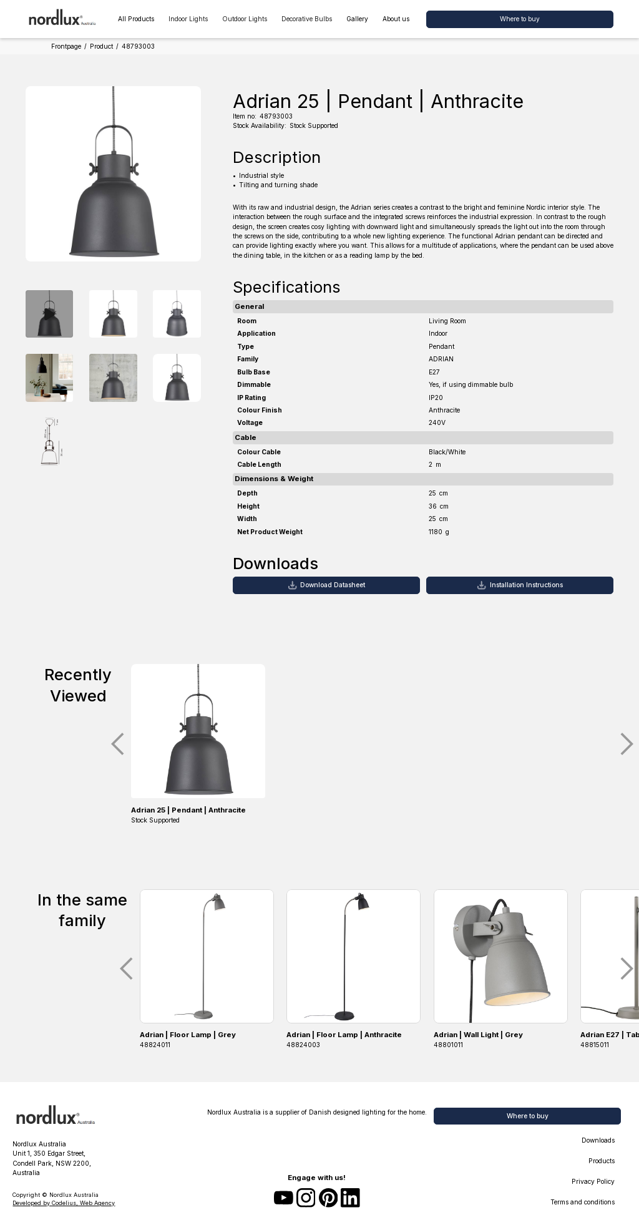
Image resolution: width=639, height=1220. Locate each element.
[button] (188, 19)
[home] (63, 19)
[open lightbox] (49, 314)
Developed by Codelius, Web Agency (63, 1202)
